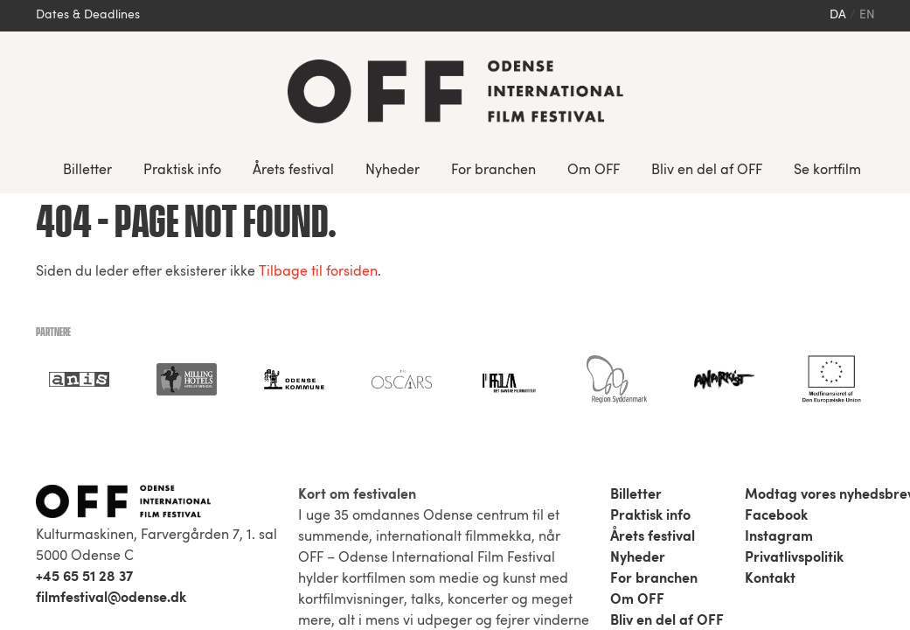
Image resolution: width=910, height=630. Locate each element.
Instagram (779, 537)
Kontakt (770, 579)
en (867, 15)
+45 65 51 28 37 (84, 577)
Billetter (87, 171)
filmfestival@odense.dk (111, 599)
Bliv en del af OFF (706, 171)
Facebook (776, 516)
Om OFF (593, 171)
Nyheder (392, 171)
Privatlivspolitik (794, 558)
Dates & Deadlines (88, 15)
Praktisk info (182, 171)
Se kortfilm (827, 171)
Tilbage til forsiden (318, 272)
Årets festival (293, 171)
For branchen (493, 171)
